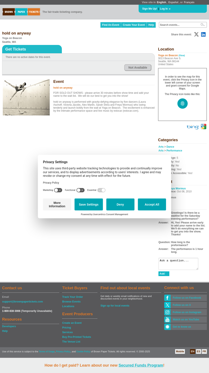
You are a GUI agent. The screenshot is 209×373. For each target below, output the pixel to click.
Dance (170, 146)
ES (198, 353)
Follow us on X (182, 306)
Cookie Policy (83, 353)
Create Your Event (134, 24)
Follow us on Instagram (187, 314)
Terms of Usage (47, 353)
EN (192, 353)
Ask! (162, 275)
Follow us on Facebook (187, 299)
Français (189, 2)
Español (173, 2)
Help (151, 24)
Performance (174, 150)
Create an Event (72, 324)
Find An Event (110, 24)
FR (204, 353)
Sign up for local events (114, 307)
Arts (161, 146)
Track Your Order (72, 298)
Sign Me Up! (149, 8)
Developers (9, 328)
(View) (182, 55)
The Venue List (71, 343)
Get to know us (182, 328)
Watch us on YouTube (186, 321)
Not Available (137, 67)
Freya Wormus (177, 188)
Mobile (180, 353)
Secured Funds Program (141, 365)
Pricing (66, 329)
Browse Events (71, 303)
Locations (68, 308)
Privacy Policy (63, 353)
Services (67, 334)
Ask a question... (180, 265)
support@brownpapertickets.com (22, 303)
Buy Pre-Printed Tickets (76, 338)
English (161, 2)
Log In (164, 8)
